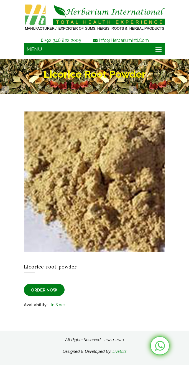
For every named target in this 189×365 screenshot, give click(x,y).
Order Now (44, 290)
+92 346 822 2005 (60, 40)
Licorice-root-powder (50, 266)
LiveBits (120, 351)
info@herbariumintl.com (120, 40)
